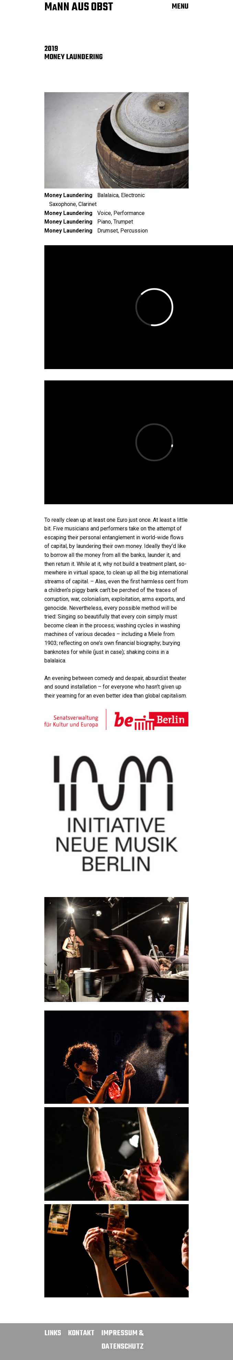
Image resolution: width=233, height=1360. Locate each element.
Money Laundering (68, 195)
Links (52, 1333)
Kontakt (81, 1333)
